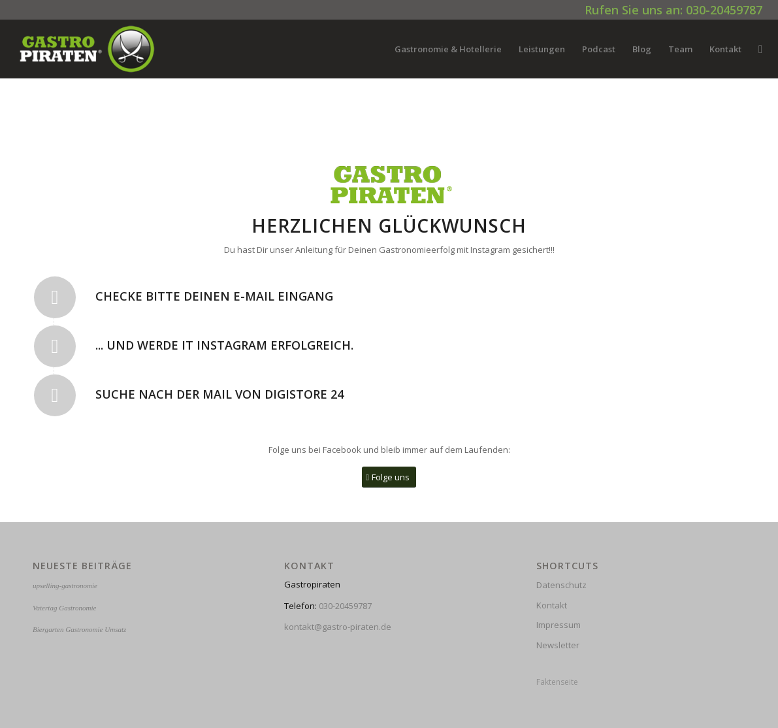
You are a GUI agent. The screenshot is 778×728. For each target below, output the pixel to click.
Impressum (558, 625)
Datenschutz (561, 585)
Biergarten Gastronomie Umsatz (79, 629)
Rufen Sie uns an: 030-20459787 (673, 10)
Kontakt (551, 605)
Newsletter (557, 645)
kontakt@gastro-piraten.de (337, 627)
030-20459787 (345, 606)
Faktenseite (557, 681)
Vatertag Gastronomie (64, 608)
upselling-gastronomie (65, 585)
